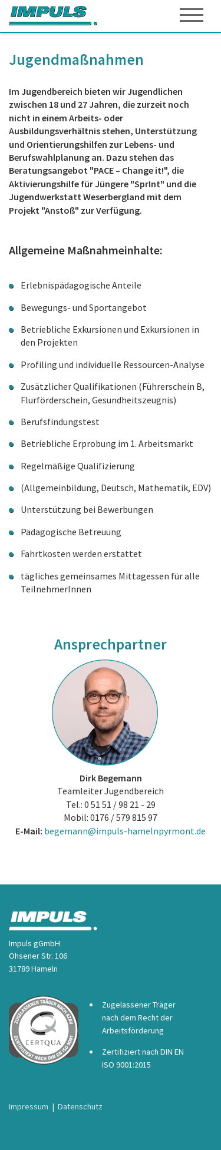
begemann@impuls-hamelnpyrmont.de (125, 831)
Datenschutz (80, 1106)
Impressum (28, 1106)
